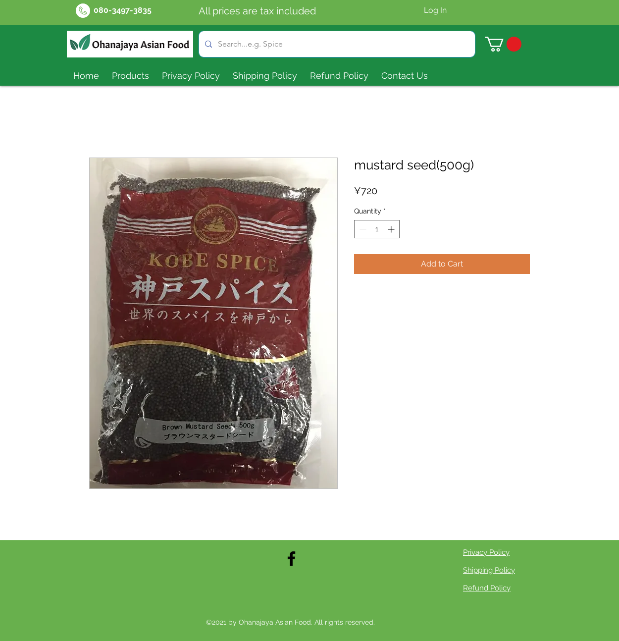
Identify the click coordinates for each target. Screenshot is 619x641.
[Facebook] (291, 558)
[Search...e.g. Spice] (336, 44)
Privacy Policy (486, 552)
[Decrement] (362, 229)
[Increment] (392, 229)
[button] (503, 44)
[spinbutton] (377, 229)
